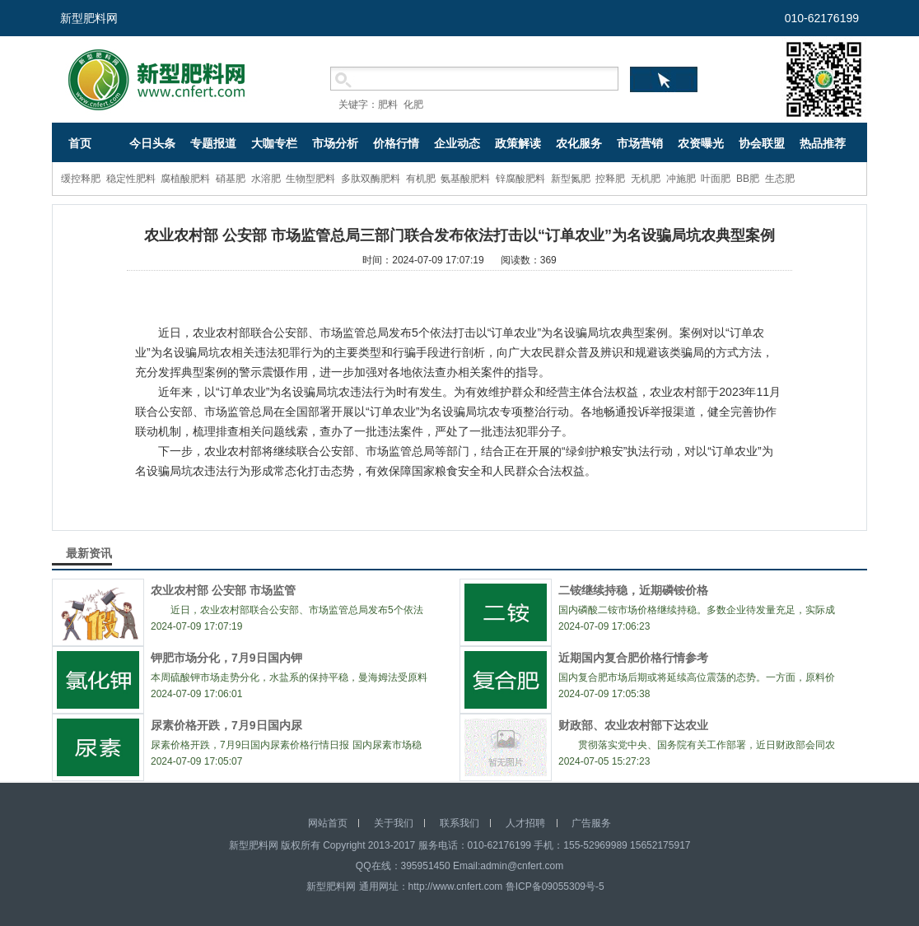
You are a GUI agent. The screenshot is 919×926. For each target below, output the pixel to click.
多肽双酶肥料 (370, 178)
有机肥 (421, 178)
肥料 (388, 104)
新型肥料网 (89, 18)
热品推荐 (823, 143)
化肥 (413, 104)
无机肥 (645, 178)
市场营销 (640, 143)
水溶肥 (266, 178)
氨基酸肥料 (465, 178)
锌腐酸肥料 (520, 178)
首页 (79, 143)
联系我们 (459, 823)
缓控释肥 (80, 178)
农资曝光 (701, 143)
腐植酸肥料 (185, 178)
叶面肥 (715, 178)
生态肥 (780, 178)
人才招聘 (525, 823)
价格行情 (396, 143)
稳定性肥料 (131, 178)
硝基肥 (230, 178)
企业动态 (457, 143)
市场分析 (335, 143)
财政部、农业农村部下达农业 (633, 725)
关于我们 (393, 823)
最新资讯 (89, 553)
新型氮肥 (570, 178)
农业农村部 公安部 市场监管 (223, 590)
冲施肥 (681, 178)
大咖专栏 (274, 143)
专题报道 (213, 143)
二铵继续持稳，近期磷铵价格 (633, 590)
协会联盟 (762, 143)
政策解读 (518, 143)
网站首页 (328, 823)
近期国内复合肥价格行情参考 (633, 657)
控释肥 (610, 178)
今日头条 (152, 143)
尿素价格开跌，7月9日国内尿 (226, 725)
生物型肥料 (310, 178)
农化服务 (579, 143)
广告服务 (591, 823)
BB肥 (747, 178)
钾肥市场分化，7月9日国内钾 (226, 657)
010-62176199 (822, 18)
